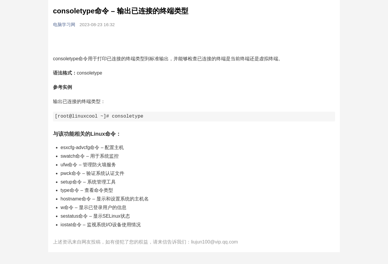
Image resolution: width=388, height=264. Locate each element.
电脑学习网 (64, 24)
